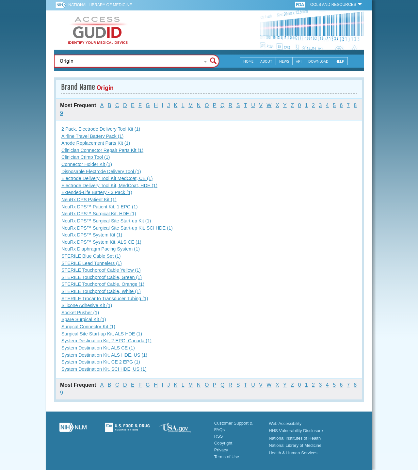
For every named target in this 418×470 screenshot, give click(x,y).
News (284, 61)
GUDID (98, 30)
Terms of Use (226, 456)
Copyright (223, 443)
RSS (218, 436)
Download (318, 61)
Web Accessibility (285, 423)
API (298, 61)
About (266, 61)
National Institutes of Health (295, 438)
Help (339, 61)
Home (248, 61)
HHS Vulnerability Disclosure (296, 430)
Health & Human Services (293, 452)
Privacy (221, 449)
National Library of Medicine (100, 5)
